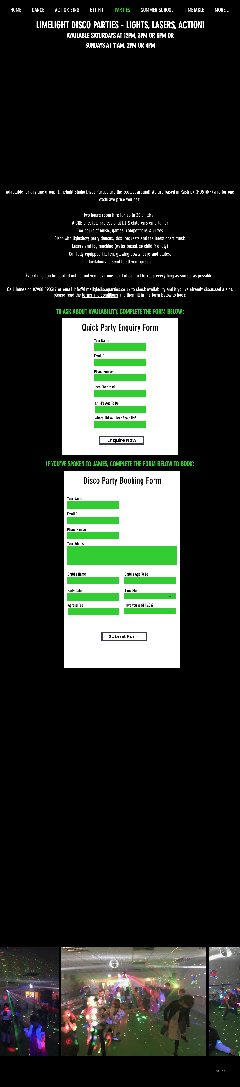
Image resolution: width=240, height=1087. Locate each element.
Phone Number (104, 371)
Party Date (75, 591)
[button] (220, 1071)
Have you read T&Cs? (139, 605)
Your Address (76, 544)
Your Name (101, 341)
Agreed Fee (75, 605)
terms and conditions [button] (100, 295)
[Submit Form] (124, 636)
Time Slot (131, 591)
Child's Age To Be (107, 403)
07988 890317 (45, 289)
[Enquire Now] (121, 440)
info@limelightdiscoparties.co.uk (102, 289)
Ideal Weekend (105, 387)
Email (98, 356)
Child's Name (77, 574)
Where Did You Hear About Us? (115, 418)
